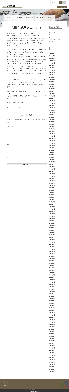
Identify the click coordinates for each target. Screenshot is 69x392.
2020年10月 (52, 131)
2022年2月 (52, 100)
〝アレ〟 (51, 44)
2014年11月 (52, 265)
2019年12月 (52, 150)
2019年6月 (52, 162)
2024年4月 (52, 58)
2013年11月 (52, 289)
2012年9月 (52, 312)
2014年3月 (52, 282)
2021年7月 (52, 112)
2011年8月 (52, 338)
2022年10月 (52, 84)
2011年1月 (52, 350)
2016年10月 (52, 223)
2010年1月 (52, 371)
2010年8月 (52, 359)
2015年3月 (52, 258)
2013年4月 (52, 301)
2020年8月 (52, 136)
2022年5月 (52, 93)
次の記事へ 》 (16, 107)
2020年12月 (52, 126)
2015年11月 (52, 244)
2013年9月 (52, 291)
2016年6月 (52, 230)
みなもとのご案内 (29, 18)
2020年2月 (52, 145)
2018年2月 (52, 190)
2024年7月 (52, 53)
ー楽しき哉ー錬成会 (54, 39)
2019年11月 (52, 152)
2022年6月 (52, 91)
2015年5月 (52, 253)
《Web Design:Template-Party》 (34, 391)
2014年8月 (52, 272)
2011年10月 (52, 333)
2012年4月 (52, 322)
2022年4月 (52, 96)
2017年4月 (52, 213)
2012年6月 (52, 317)
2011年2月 (52, 348)
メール (9, 151)
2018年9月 (52, 180)
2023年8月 (52, 70)
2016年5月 (52, 232)
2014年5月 (52, 277)
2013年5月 (52, 298)
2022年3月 (52, 98)
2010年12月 (52, 352)
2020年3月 (52, 143)
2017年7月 (52, 206)
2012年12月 (52, 308)
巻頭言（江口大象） (29, 33)
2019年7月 (52, 159)
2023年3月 (52, 77)
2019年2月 (52, 171)
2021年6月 (52, 114)
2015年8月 (52, 249)
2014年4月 (52, 279)
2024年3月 (52, 60)
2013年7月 (52, 293)
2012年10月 (52, 310)
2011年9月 (52, 336)
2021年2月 (52, 122)
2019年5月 (52, 164)
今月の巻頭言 (50, 18)
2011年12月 (52, 329)
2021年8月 (52, 110)
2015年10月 (52, 246)
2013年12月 (52, 286)
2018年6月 (52, 185)
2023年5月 (52, 74)
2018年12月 (52, 176)
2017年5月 (52, 211)
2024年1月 (52, 63)
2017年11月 (52, 197)
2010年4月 (52, 366)
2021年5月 (52, 117)
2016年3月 (52, 235)
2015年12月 (52, 242)
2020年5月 (52, 140)
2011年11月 (52, 331)
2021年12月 (52, 103)
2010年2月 (52, 369)
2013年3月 (52, 303)
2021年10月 (52, 105)
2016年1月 (52, 239)
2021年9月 (52, 107)
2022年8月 (52, 89)
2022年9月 (52, 86)
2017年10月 (52, 199)
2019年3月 (52, 169)
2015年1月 (52, 263)
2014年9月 (52, 270)
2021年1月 (52, 124)
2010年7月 (52, 362)
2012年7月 (52, 315)
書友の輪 (51, 41)
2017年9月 (52, 202)
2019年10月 (52, 155)
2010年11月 (52, 355)
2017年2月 (52, 218)
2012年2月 (52, 324)
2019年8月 (52, 157)
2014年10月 (52, 268)
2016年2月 (52, 237)
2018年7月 (52, 183)
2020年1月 (52, 147)
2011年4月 (52, 345)
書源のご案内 (19, 18)
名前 (9, 144)
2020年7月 (52, 138)
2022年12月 (52, 81)
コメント (10, 126)
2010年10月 (52, 357)
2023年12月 (52, 65)
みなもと (4, 384)
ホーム (8, 18)
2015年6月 (52, 251)
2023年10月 (52, 67)
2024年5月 (52, 56)
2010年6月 (52, 364)
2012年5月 (52, 319)
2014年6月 (52, 275)
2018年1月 (52, 192)
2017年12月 (52, 195)
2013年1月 (52, 305)
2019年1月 (52, 173)
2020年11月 (52, 129)
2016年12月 (52, 220)
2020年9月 (52, 133)
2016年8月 (52, 228)
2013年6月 (52, 296)
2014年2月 (52, 284)
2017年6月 (52, 209)
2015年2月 (52, 260)
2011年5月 (52, 343)
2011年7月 (52, 341)
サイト (8, 157)
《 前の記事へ (9, 107)
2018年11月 (52, 178)
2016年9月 (52, 225)
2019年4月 (52, 166)
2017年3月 (52, 216)
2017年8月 (52, 204)
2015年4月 (52, 256)
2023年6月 (52, 72)
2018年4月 (52, 187)
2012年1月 (52, 326)
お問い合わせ (62, 7)
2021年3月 (52, 119)
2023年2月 (52, 79)
